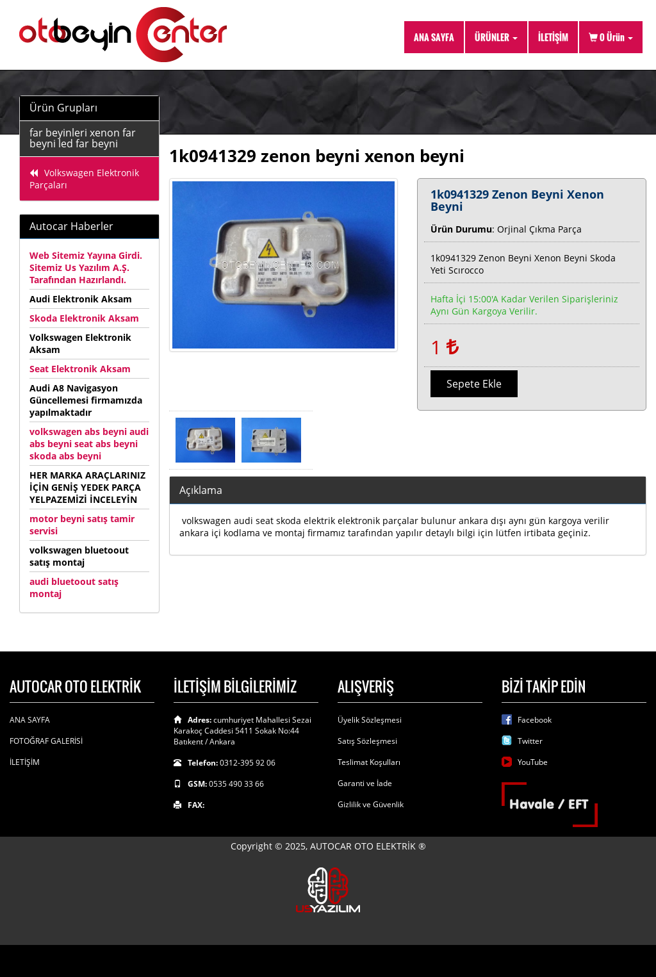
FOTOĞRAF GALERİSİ (46, 740)
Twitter (530, 740)
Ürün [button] (611, 37)
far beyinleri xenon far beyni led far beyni (82, 138)
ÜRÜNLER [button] (496, 37)
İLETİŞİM (553, 37)
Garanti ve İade (365, 783)
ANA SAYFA (434, 37)
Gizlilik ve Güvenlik (371, 804)
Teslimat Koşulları (369, 762)
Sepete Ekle (474, 384)
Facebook (535, 719)
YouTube (533, 762)
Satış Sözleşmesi (367, 740)
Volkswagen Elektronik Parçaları (84, 179)
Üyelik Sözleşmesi (370, 719)
